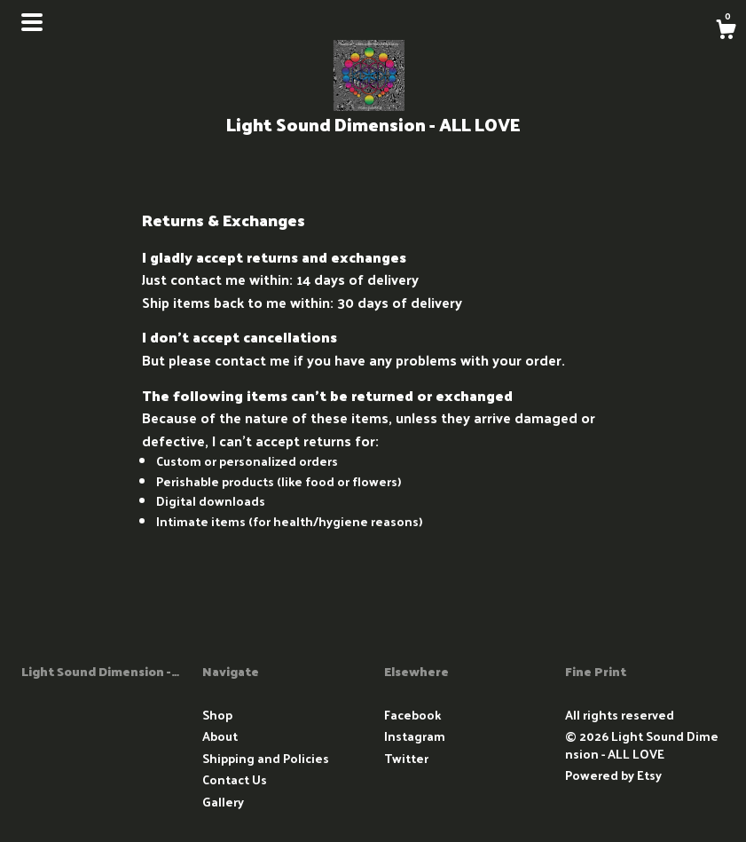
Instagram (414, 736)
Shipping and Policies (265, 758)
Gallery (223, 802)
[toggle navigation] (32, 22)
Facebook (412, 715)
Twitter (406, 758)
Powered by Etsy (613, 775)
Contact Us (234, 779)
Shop (217, 715)
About (220, 736)
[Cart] (725, 31)
